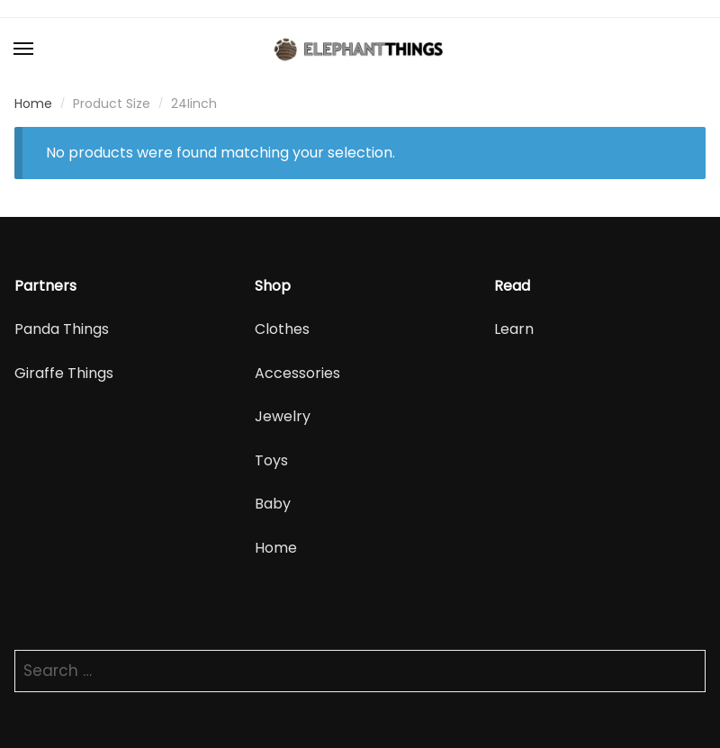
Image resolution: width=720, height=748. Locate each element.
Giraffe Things (63, 373)
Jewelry (282, 416)
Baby (273, 503)
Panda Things (61, 329)
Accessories (297, 373)
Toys (271, 460)
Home (33, 104)
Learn (514, 329)
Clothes (282, 329)
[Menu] (24, 49)
